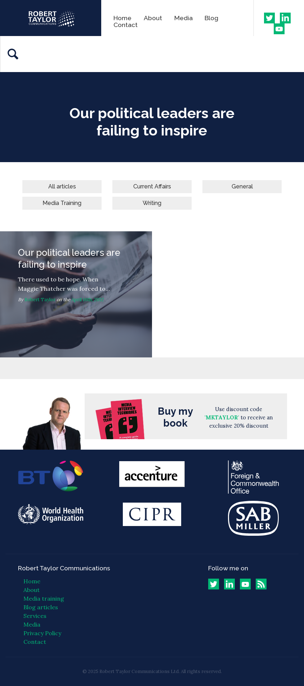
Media (183, 18)
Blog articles (40, 607)
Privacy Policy (42, 633)
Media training (43, 598)
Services (34, 615)
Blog (211, 18)
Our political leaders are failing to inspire (76, 294)
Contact (125, 24)
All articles (62, 186)
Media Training (62, 203)
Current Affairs (152, 186)
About (153, 18)
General (242, 186)
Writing (152, 203)
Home (122, 18)
